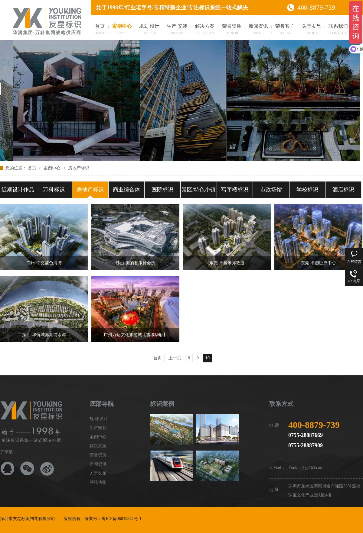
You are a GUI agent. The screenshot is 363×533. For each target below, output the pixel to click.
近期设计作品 (18, 190)
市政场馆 (271, 190)
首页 (99, 30)
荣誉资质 (231, 30)
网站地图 (98, 482)
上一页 (174, 358)
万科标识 (54, 190)
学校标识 (307, 190)
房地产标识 (78, 168)
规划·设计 (149, 30)
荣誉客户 (285, 30)
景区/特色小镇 (199, 190)
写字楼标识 (234, 190)
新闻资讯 (258, 30)
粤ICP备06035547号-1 (121, 518)
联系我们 (338, 30)
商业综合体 (126, 190)
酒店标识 (343, 190)
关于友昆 (311, 30)
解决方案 (205, 30)
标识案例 (162, 403)
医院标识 (162, 190)
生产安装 (98, 427)
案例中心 (122, 30)
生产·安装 (177, 30)
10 (207, 358)
